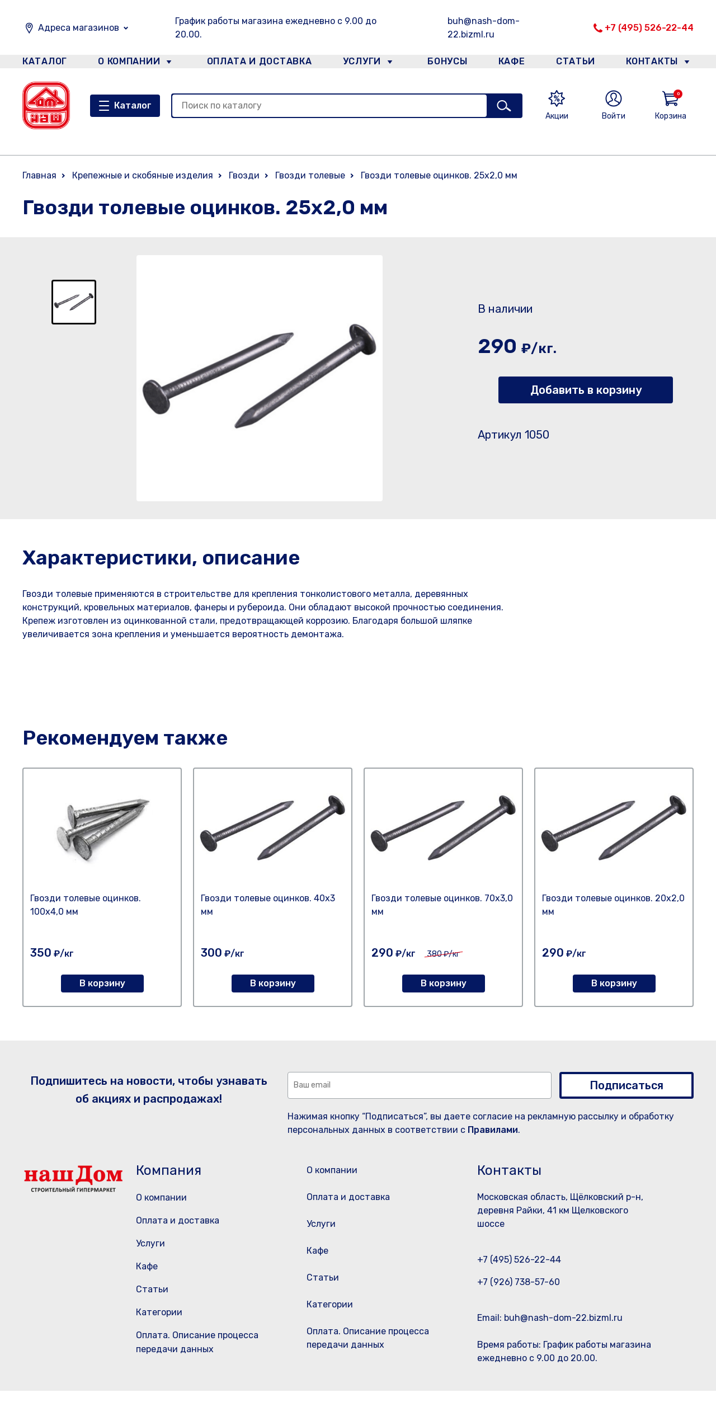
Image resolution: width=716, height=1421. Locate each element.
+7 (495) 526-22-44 (649, 27)
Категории (159, 1312)
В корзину (102, 983)
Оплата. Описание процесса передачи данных (371, 1370)
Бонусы (441, 63)
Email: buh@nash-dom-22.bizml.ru (550, 1317)
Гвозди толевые (310, 175)
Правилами (493, 1129)
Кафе (510, 63)
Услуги (357, 63)
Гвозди (244, 175)
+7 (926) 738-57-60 (518, 1282)
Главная (39, 175)
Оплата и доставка (255, 63)
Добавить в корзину (586, 390)
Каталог (42, 63)
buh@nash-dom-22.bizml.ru (483, 28)
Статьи (578, 63)
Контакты (658, 63)
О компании (129, 63)
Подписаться (626, 1085)
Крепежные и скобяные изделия (142, 175)
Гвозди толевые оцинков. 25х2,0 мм (439, 175)
